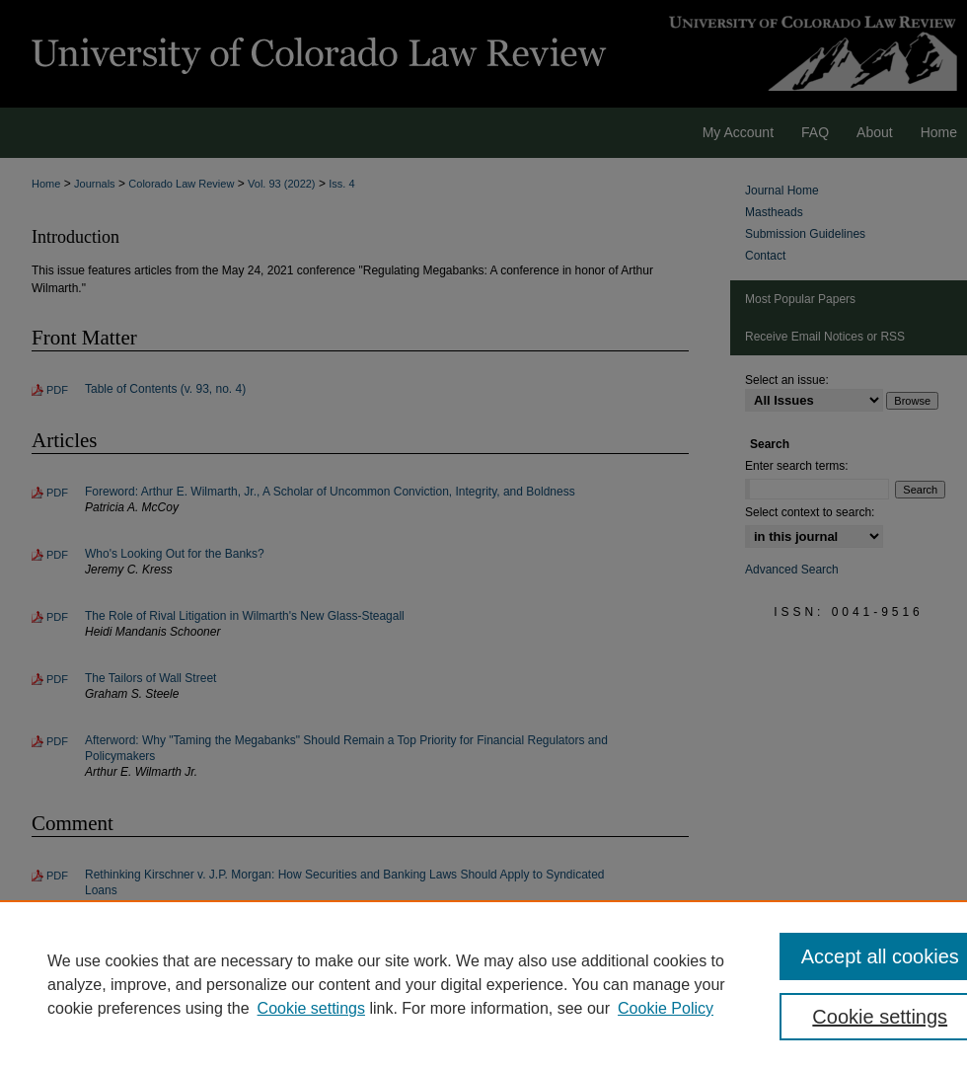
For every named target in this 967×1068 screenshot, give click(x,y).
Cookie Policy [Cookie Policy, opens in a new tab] (665, 1008)
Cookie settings (311, 1008)
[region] (483, 984)
